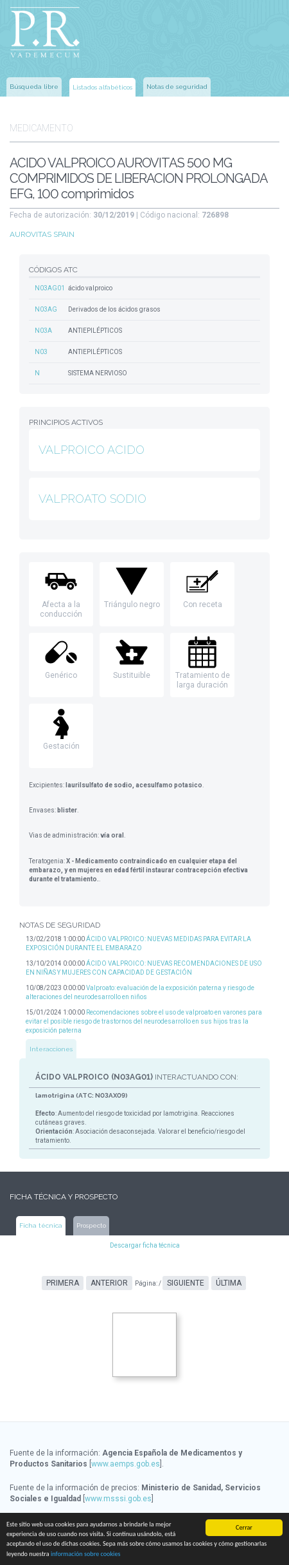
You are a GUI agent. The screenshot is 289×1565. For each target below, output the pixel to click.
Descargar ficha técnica (145, 1245)
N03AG (46, 309)
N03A (43, 330)
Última (228, 1283)
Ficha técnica (40, 1225)
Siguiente (185, 1283)
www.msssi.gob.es (118, 1498)
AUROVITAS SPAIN (42, 234)
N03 (41, 351)
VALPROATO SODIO (92, 498)
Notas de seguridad (176, 86)
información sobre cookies (86, 1554)
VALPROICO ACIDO (91, 449)
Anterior (109, 1283)
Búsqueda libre (34, 86)
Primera (62, 1283)
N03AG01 (50, 288)
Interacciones (51, 1049)
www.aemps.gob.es (125, 1463)
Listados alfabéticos (102, 87)
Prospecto (91, 1225)
